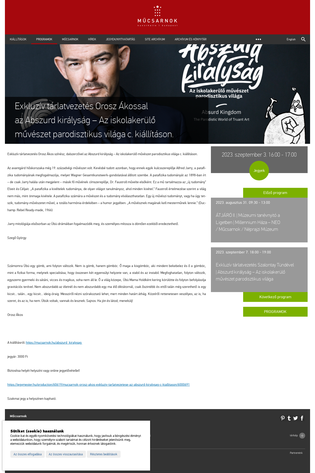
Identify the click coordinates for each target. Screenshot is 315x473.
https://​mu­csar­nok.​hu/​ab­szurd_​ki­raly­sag (54, 342)
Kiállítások (18, 39)
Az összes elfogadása (28, 454)
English (291, 39)
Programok (44, 39)
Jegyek (259, 170)
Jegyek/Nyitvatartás (120, 39)
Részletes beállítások (103, 454)
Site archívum (155, 39)
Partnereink (296, 453)
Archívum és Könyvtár (190, 39)
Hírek (92, 39)
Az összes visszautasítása (66, 454)
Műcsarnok (70, 39)
